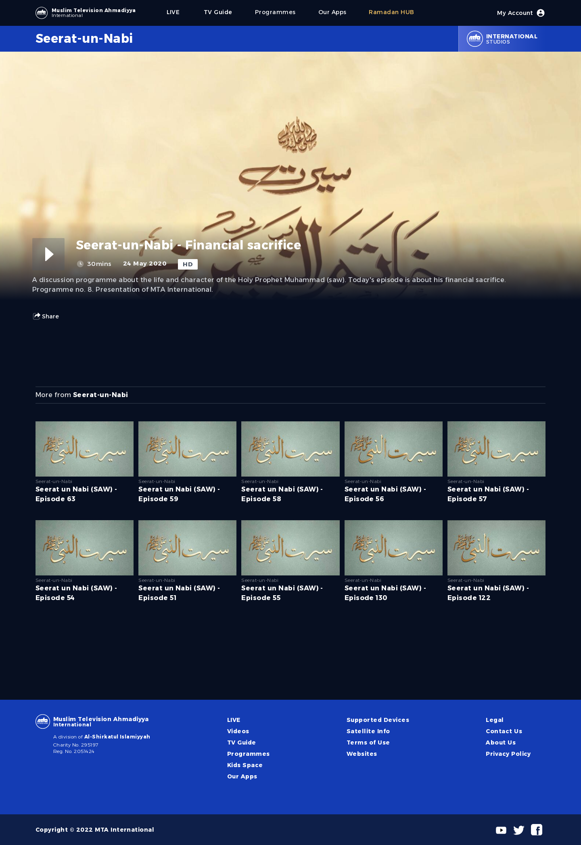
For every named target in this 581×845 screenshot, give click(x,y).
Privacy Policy (508, 753)
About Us (501, 742)
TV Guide (241, 742)
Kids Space (245, 765)
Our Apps (242, 776)
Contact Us (504, 731)
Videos (238, 731)
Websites (362, 753)
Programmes (248, 753)
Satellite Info (368, 731)
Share (45, 316)
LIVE (233, 720)
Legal (495, 720)
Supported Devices (378, 720)
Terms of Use (368, 742)
